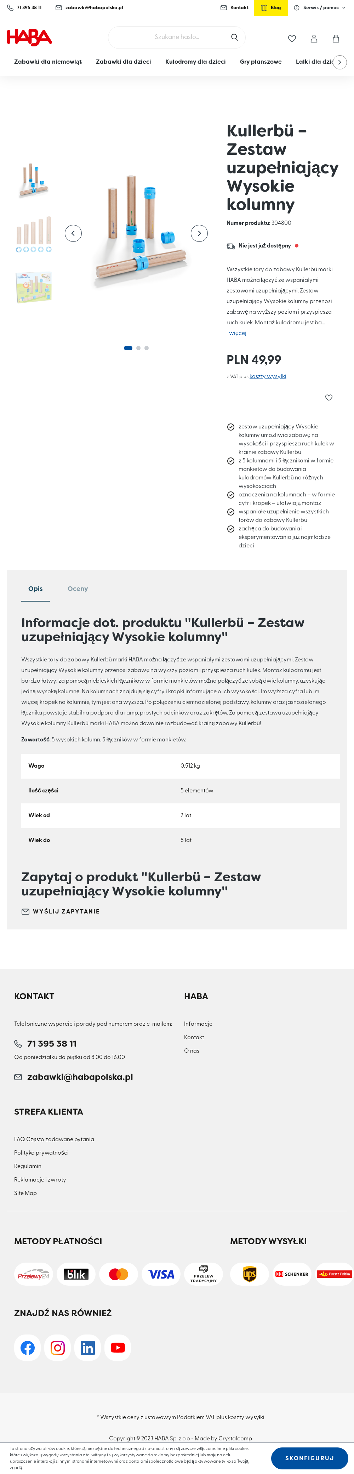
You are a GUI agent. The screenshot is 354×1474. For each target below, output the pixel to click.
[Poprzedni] (73, 233)
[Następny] (199, 233)
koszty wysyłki (268, 377)
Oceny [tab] (78, 589)
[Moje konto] (314, 37)
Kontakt (235, 8)
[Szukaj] (235, 37)
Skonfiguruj (309, 1458)
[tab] (35, 589)
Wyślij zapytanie (61, 912)
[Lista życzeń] (292, 37)
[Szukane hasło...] (177, 37)
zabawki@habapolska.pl (89, 8)
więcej (237, 333)
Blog (271, 8)
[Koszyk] (336, 37)
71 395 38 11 (24, 8)
